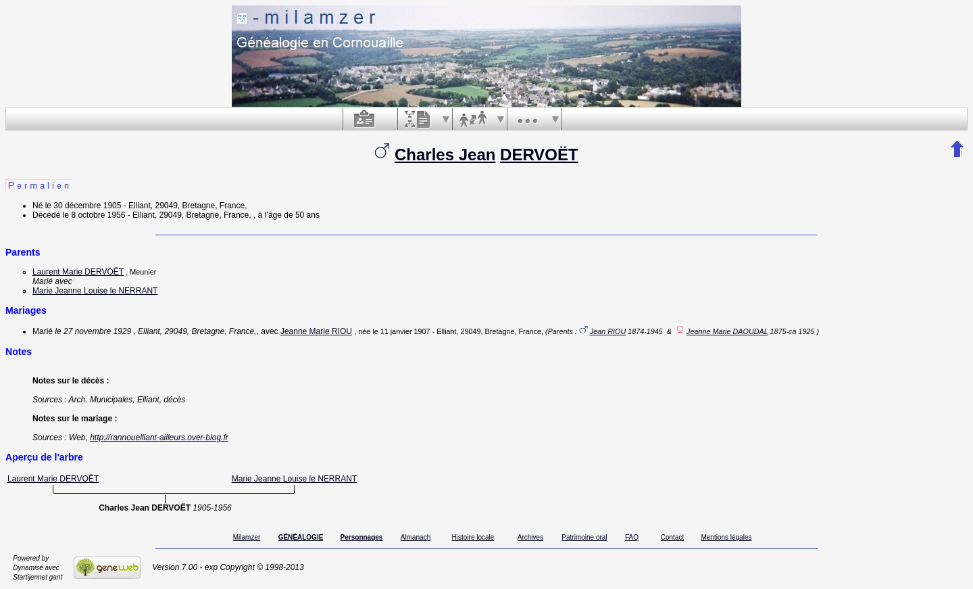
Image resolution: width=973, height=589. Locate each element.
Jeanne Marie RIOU (316, 331)
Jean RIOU (608, 331)
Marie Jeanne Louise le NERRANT (94, 291)
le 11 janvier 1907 (401, 331)
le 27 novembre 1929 (93, 331)
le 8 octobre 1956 (94, 215)
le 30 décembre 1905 (83, 205)
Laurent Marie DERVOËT (78, 272)
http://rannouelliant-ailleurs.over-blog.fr (159, 437)
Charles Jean (445, 154)
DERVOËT (539, 154)
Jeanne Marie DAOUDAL (727, 331)
